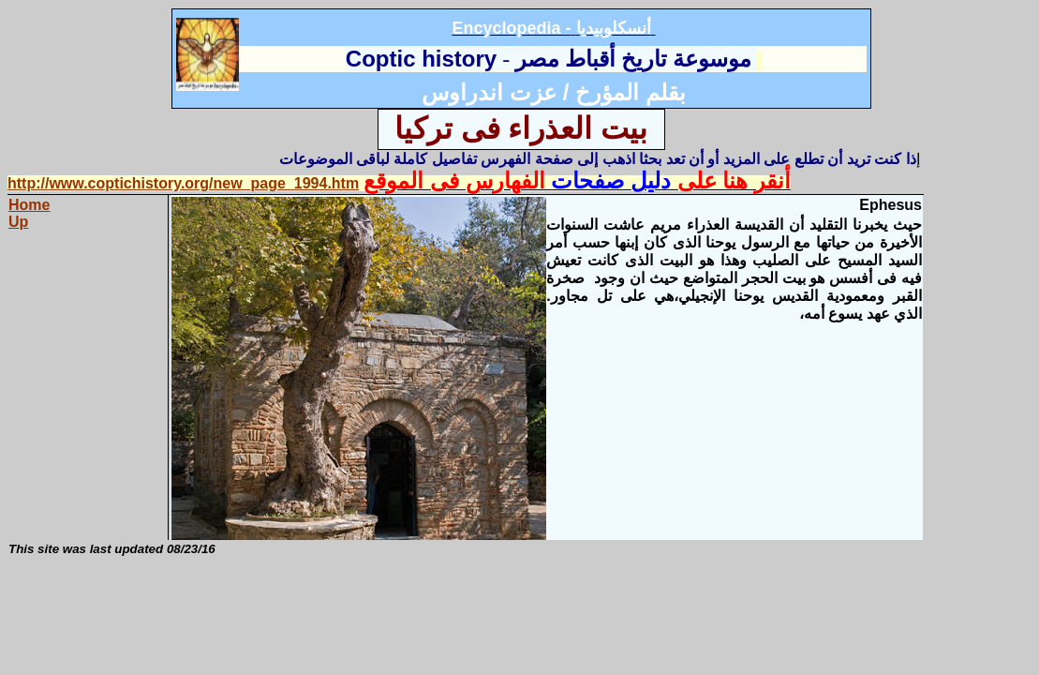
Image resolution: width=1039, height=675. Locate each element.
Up (18, 222)
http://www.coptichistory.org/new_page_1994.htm (183, 183)
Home (29, 205)
